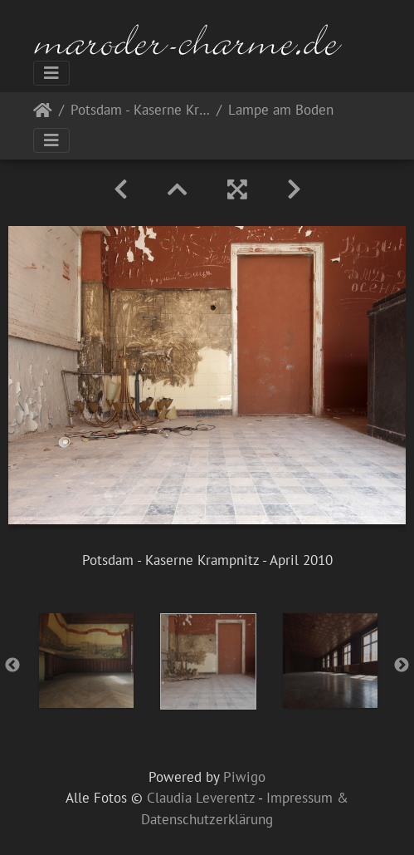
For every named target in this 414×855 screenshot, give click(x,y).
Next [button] (401, 665)
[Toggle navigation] (51, 73)
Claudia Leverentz (201, 798)
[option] (86, 660)
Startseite (42, 113)
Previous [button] (12, 665)
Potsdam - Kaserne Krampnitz (140, 111)
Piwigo (244, 777)
